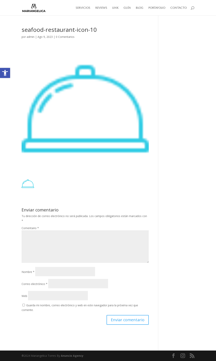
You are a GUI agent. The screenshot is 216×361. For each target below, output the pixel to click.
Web (24, 296)
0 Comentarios (65, 37)
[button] (5, 73)
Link (115, 7)
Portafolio (156, 7)
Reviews (101, 7)
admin (30, 37)
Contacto (178, 7)
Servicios (83, 7)
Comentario (30, 228)
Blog (139, 7)
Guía (127, 7)
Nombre (28, 272)
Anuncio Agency (72, 356)
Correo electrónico (34, 284)
